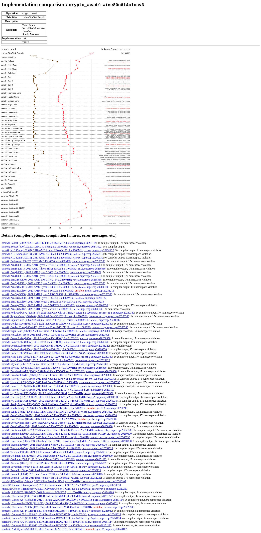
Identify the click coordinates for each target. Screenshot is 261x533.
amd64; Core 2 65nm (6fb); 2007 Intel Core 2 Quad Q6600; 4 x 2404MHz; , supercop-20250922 (58, 423)
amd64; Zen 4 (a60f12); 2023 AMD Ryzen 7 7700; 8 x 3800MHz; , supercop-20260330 (52, 309)
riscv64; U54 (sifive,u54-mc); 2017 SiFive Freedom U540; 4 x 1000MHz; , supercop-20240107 (64, 481)
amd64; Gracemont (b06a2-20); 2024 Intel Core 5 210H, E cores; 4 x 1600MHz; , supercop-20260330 (67, 441)
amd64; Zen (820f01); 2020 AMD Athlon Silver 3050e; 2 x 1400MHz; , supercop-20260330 (54, 269)
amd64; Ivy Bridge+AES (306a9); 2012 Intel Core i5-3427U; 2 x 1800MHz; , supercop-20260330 (59, 401)
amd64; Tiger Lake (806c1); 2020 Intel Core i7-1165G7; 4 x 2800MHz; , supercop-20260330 (56, 331)
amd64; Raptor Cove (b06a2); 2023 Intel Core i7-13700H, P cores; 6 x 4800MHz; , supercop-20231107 (61, 320)
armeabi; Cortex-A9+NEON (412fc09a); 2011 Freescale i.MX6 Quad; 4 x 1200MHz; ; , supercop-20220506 (68, 507)
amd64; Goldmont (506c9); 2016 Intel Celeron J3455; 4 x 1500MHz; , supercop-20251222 (54, 459)
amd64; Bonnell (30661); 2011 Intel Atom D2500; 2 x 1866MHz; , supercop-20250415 (52, 474)
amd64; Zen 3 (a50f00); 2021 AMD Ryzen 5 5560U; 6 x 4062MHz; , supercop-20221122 (54, 298)
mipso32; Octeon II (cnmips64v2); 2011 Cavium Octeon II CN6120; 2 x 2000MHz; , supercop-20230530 (61, 485)
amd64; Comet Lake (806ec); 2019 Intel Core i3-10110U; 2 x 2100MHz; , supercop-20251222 (55, 346)
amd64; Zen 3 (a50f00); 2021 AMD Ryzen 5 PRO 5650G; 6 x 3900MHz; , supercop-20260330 (57, 294)
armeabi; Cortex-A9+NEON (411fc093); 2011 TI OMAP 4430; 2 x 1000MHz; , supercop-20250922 (60, 503)
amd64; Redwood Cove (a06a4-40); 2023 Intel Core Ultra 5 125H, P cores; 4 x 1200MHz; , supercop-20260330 (68, 313)
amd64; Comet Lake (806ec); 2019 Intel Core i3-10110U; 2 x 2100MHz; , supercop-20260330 (56, 338)
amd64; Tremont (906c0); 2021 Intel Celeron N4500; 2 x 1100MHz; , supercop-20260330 (54, 445)
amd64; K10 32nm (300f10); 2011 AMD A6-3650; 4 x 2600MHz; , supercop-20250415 (52, 254)
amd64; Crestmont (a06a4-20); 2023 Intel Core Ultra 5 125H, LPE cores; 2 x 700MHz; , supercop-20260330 (67, 430)
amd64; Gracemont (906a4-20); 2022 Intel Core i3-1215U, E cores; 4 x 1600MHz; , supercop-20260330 (66, 437)
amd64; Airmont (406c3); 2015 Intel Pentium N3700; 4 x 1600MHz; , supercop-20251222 (54, 463)
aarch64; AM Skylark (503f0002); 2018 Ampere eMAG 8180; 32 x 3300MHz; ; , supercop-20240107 (64, 529)
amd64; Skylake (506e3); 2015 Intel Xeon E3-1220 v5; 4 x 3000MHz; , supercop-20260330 (54, 368)
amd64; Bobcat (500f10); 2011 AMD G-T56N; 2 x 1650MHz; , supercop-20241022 (52, 247)
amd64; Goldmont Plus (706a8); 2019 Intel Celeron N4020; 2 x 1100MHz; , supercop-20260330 (57, 456)
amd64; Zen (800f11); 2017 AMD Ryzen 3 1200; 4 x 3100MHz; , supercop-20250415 (51, 276)
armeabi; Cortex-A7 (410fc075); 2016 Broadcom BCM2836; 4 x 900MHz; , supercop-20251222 (57, 496)
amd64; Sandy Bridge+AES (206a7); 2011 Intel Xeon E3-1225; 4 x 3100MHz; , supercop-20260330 (59, 404)
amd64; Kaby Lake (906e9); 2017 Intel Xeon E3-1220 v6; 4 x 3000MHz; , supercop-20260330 (57, 357)
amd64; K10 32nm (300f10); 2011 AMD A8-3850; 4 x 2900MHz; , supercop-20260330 (52, 258)
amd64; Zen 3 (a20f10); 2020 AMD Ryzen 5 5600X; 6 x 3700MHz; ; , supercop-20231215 (58, 291)
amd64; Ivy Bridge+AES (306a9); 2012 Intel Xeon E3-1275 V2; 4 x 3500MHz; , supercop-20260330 (60, 397)
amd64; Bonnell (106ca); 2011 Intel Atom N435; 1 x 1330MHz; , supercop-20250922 (51, 470)
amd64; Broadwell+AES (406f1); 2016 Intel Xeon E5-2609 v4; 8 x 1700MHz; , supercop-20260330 (59, 371)
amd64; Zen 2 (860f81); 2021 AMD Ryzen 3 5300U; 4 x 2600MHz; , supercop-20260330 (55, 287)
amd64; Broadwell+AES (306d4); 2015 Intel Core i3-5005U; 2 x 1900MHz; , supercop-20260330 (57, 375)
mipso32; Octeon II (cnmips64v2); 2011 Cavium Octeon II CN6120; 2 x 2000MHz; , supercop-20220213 (64, 489)
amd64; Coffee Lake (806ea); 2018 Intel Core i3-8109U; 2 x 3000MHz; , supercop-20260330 (54, 349)
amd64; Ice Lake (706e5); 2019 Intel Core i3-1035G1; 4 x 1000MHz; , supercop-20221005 (56, 335)
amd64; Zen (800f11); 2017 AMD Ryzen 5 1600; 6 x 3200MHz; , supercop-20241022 (51, 272)
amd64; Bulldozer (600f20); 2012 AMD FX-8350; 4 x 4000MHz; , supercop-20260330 (53, 261)
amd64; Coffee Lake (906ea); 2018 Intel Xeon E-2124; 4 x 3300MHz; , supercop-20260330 (55, 353)
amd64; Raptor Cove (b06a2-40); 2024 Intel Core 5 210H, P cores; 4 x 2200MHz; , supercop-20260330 (65, 316)
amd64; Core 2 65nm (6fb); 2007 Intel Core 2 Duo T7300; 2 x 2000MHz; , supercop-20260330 (57, 426)
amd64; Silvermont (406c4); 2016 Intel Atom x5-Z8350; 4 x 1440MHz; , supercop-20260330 (55, 467)
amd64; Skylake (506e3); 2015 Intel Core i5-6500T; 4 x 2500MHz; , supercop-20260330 (54, 364)
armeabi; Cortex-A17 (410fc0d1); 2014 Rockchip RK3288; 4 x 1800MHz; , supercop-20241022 (57, 511)
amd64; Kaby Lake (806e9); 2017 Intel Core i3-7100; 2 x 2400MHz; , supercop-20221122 (56, 360)
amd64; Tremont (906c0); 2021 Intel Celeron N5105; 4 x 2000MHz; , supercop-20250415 (54, 452)
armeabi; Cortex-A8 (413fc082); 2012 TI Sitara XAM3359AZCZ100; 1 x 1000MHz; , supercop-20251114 (62, 500)
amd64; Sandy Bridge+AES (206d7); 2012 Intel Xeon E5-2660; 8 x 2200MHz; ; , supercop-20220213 (64, 408)
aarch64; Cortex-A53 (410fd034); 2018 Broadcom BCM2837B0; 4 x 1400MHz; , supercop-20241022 (61, 514)
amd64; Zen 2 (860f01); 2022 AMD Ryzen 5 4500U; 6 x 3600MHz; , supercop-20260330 (53, 283)
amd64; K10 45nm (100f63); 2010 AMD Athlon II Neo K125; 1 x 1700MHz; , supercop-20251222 (58, 250)
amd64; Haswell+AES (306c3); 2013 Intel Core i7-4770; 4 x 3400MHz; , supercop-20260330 (61, 382)
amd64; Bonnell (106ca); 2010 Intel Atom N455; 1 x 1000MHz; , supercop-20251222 (51, 478)
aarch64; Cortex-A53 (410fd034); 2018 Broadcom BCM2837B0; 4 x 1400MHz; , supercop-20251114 (61, 518)
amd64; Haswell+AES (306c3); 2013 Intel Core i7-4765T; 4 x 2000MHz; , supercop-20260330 (57, 386)
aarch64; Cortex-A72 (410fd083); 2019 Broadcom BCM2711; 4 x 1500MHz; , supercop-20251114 (57, 522)
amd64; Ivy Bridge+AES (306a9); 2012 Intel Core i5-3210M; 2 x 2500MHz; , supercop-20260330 (58, 393)
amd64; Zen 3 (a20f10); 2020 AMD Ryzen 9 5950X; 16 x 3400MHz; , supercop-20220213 (53, 302)
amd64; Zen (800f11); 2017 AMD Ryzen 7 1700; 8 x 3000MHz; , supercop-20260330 (51, 265)
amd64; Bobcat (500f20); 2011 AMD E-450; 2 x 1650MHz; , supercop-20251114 (49, 243)
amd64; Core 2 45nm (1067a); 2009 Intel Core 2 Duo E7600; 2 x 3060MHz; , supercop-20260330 (59, 415)
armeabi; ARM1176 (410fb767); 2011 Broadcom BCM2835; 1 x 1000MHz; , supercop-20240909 (58, 492)
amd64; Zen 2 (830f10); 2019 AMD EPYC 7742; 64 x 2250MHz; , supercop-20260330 (52, 280)
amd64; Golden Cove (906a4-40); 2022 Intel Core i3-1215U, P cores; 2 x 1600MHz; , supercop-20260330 (65, 327)
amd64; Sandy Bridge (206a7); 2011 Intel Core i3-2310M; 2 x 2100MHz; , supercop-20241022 (57, 412)
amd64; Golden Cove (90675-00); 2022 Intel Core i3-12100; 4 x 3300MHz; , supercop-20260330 (57, 324)
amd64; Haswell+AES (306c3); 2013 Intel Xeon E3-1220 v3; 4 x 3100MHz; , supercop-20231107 (58, 390)
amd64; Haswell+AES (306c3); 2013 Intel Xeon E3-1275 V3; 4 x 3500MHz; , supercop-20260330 (58, 379)
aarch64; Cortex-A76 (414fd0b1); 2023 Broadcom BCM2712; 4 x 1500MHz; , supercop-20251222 (56, 525)
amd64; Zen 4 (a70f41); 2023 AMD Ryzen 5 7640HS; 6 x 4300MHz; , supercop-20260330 (55, 305)
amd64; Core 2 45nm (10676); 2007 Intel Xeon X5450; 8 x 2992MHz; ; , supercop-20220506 (59, 419)
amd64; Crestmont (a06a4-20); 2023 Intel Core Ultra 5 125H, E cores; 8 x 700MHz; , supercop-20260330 (67, 434)
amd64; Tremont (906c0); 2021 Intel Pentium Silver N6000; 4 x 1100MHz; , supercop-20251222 (57, 448)
